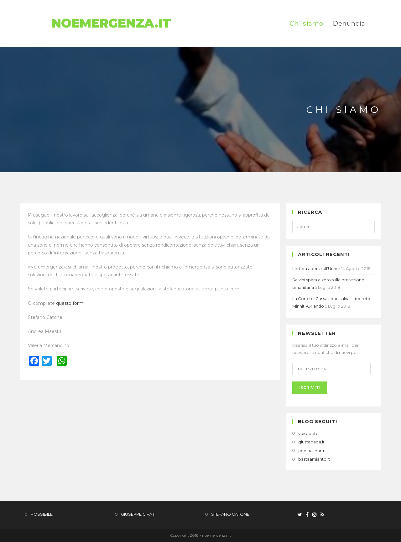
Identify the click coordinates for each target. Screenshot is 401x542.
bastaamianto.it (314, 459)
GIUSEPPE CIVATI (138, 514)
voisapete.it (310, 433)
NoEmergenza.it (112, 23)
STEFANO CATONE (230, 514)
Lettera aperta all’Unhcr (316, 268)
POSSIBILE (42, 514)
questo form (69, 303)
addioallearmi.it (314, 450)
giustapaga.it (311, 441)
